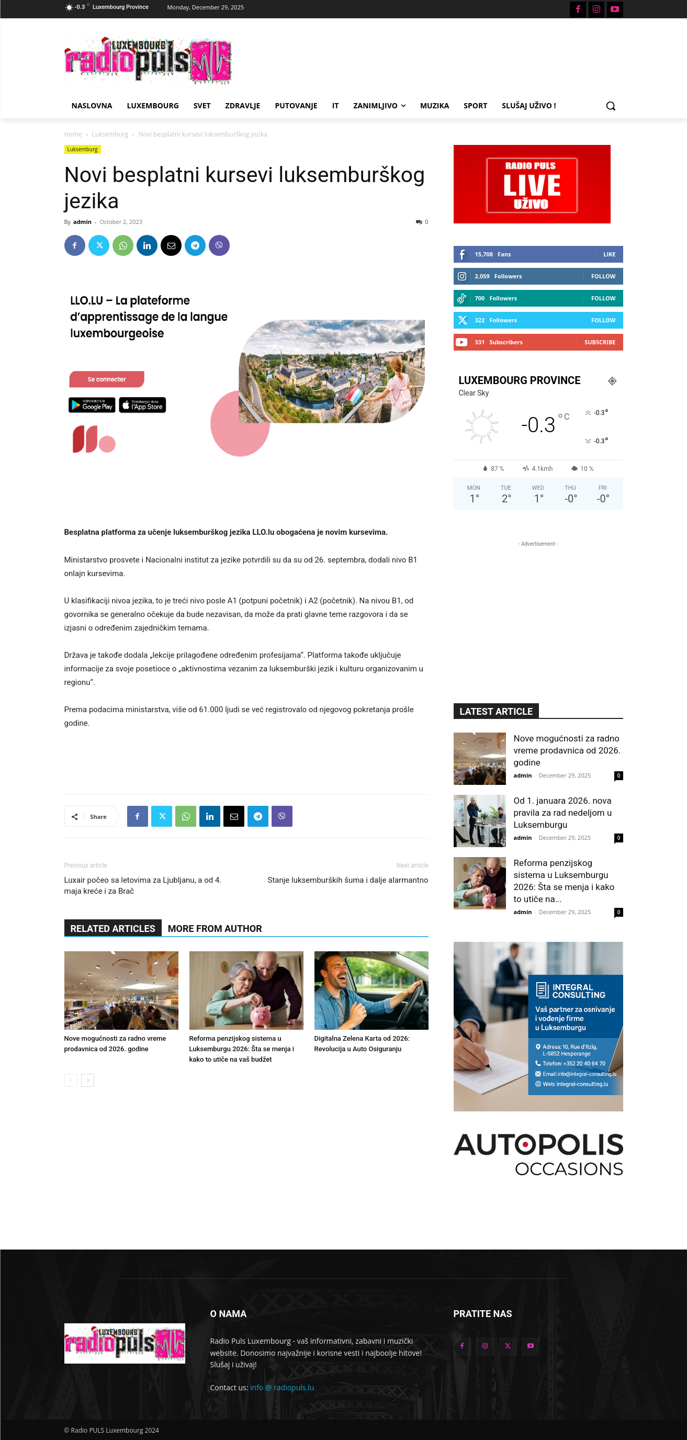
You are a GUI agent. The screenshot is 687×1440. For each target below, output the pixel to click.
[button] (610, 105)
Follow (603, 276)
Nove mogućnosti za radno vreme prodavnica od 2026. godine (567, 750)
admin (82, 222)
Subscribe (599, 342)
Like (609, 254)
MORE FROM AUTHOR (215, 928)
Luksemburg (110, 134)
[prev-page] (70, 1080)
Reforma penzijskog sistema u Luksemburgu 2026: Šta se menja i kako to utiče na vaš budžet (242, 1048)
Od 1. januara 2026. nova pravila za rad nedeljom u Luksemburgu (563, 812)
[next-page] (87, 1080)
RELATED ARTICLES (113, 928)
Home (73, 134)
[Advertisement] (422, 59)
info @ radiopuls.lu (282, 1387)
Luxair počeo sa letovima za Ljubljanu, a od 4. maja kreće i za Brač (143, 885)
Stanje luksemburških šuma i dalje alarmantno (348, 880)
